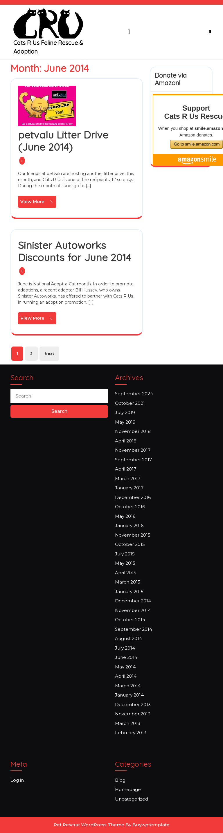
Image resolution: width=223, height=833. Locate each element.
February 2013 (130, 732)
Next (49, 353)
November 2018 (133, 431)
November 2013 (132, 714)
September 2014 (133, 629)
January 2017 (129, 488)
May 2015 (125, 563)
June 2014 (126, 657)
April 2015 (125, 572)
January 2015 (129, 591)
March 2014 (128, 685)
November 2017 (132, 450)
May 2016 (125, 516)
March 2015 (127, 582)
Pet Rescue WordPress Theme (89, 824)
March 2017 (127, 478)
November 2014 (133, 610)
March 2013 (127, 723)
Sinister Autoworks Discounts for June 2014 (74, 251)
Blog (120, 780)
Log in (17, 780)
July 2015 (125, 554)
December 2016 (133, 497)
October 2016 (130, 506)
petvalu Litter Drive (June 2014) (63, 140)
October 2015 (130, 544)
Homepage (128, 789)
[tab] (128, 32)
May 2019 (125, 422)
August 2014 (128, 638)
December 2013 (133, 704)
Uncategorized (131, 799)
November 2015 (132, 535)
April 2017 (125, 469)
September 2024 (134, 393)
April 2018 (125, 441)
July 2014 (125, 648)
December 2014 (133, 601)
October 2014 (130, 619)
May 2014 (125, 667)
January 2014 (129, 695)
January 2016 (129, 525)
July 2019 (125, 412)
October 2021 (130, 403)
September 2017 (133, 459)
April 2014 (125, 676)
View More (38, 202)
